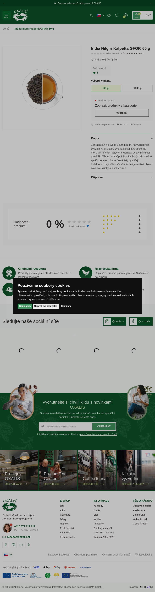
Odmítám (66, 306)
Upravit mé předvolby (45, 306)
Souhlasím (25, 306)
